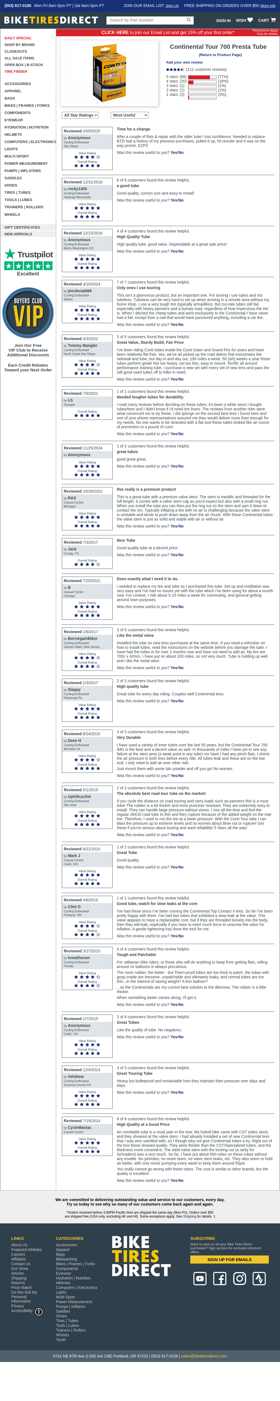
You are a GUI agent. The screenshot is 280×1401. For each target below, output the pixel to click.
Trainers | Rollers (23, 207)
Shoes (10, 185)
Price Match (21, 1287)
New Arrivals (18, 234)
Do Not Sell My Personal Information (24, 1296)
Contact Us (20, 1264)
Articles (17, 1273)
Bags (9, 98)
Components (17, 113)
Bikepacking (66, 1259)
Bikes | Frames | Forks (27, 105)
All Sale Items (19, 58)
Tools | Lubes (18, 200)
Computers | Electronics (30, 142)
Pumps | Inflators (22, 171)
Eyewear (13, 120)
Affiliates (18, 1259)
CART (267, 20)
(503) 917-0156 (17, 5)
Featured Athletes (26, 1249)
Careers (18, 1254)
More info (268, 6)
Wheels (12, 214)
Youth (61, 1339)
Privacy (17, 1306)
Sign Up (172, 6)
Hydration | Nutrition (26, 127)
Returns (18, 1283)
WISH (245, 20)
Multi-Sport (16, 156)
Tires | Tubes (17, 192)
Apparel (13, 91)
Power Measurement (26, 163)
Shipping (189, 1216)
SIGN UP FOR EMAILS (230, 1259)
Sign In (223, 20)
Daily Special (18, 38)
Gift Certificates (22, 227)
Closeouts (15, 51)
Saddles (13, 178)
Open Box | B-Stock (23, 65)
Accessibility (27, 1310)
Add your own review (184, 62)
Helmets (13, 134)
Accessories (17, 84)
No (181, 152)
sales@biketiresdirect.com (204, 1356)
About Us (19, 1245)
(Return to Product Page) (220, 55)
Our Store (19, 1268)
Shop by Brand (19, 45)
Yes (173, 152)
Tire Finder (15, 71)
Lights (11, 149)
